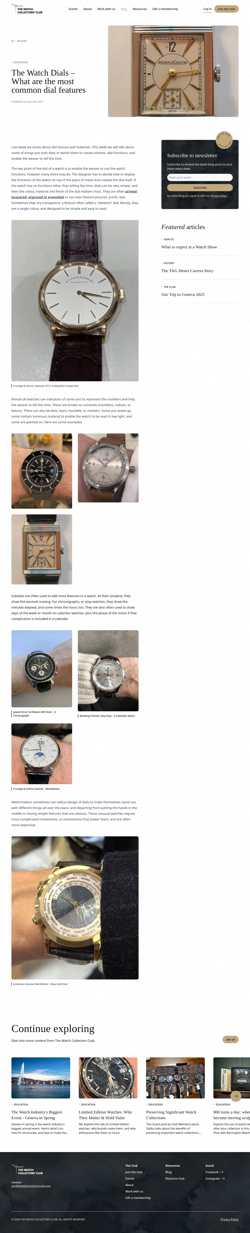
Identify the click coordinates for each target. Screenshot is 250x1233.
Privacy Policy (219, 195)
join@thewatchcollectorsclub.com (31, 1186)
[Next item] (235, 1096)
